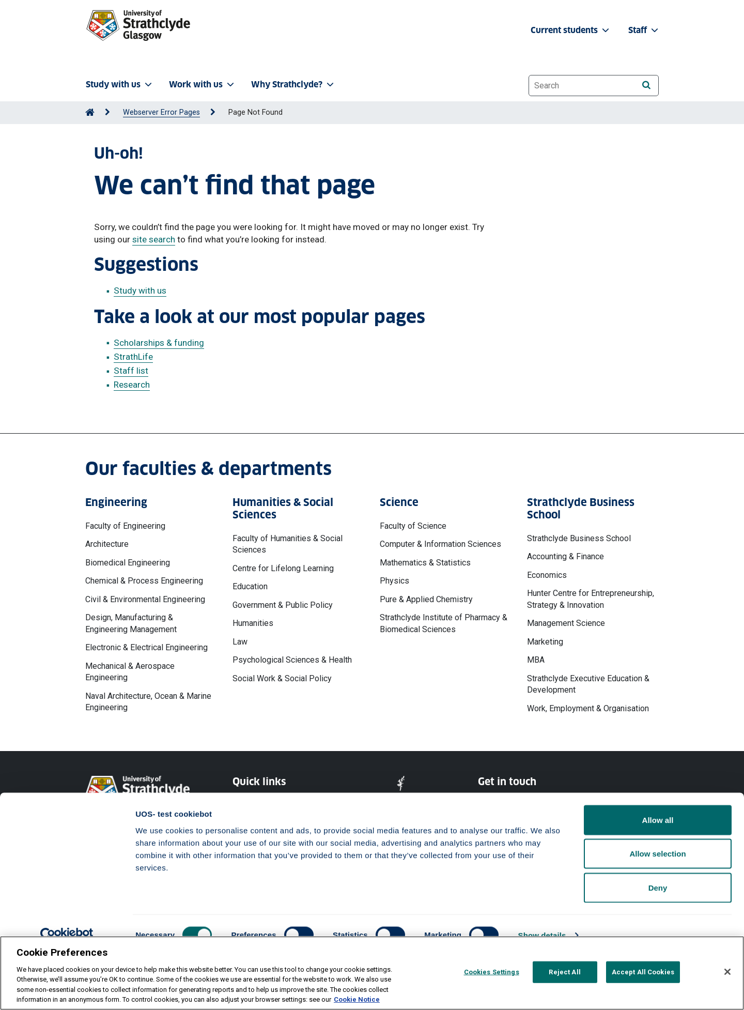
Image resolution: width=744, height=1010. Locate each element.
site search (153, 239)
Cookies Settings (491, 972)
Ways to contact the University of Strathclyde (534, 808)
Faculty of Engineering (125, 526)
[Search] (646, 85)
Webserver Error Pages (161, 112)
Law (240, 642)
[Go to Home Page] (90, 112)
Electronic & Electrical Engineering (146, 647)
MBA (536, 660)
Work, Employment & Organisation (588, 708)
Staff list (131, 370)
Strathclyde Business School (579, 538)
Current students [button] (571, 30)
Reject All (564, 972)
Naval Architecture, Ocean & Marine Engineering (148, 701)
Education (250, 586)
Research (132, 384)
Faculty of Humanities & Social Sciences (288, 544)
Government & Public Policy (283, 605)
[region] (372, 973)
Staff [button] (644, 30)
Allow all (658, 874)
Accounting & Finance (565, 556)
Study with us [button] (120, 84)
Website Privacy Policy (270, 803)
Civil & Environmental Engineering (145, 599)
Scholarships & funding (159, 343)
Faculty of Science (413, 526)
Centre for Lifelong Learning (283, 568)
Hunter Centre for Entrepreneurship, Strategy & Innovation (590, 598)
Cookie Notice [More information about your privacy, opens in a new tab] (357, 999)
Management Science (566, 623)
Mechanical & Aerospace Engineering (130, 671)
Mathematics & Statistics (425, 563)
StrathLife (133, 356)
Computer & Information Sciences (440, 544)
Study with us (140, 290)
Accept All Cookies (643, 972)
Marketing (545, 642)
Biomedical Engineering (127, 563)
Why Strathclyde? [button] (293, 84)
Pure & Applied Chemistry (426, 599)
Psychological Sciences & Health (292, 660)
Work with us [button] (202, 84)
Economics (547, 575)
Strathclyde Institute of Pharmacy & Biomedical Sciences (443, 623)
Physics (394, 581)
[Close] (727, 971)
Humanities (253, 623)
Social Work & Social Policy (282, 678)
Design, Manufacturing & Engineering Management (131, 623)
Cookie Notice (256, 821)
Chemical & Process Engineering (144, 581)
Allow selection (657, 908)
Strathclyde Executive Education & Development (588, 684)
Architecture (107, 544)
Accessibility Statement (272, 840)
